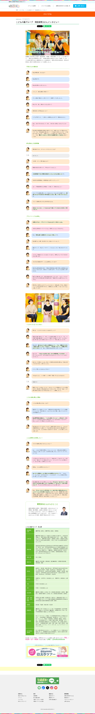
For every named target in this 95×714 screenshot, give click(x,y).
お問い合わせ (80, 6)
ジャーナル (22, 10)
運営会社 (66, 697)
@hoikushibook (58, 639)
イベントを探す (32, 6)
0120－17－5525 (31, 639)
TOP (17, 10)
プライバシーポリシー (69, 699)
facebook (43, 687)
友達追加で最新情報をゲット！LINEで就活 (47, 680)
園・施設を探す (37, 697)
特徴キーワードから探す (39, 701)
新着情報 (35, 695)
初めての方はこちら (22, 695)
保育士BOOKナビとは (69, 695)
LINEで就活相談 (52, 699)
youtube (55, 687)
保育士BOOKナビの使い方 (63, 6)
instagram (51, 687)
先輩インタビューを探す (39, 699)
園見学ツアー (52, 697)
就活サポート (52, 695)
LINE (39, 687)
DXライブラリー (21, 701)
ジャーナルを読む (46, 6)
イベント (20, 697)
